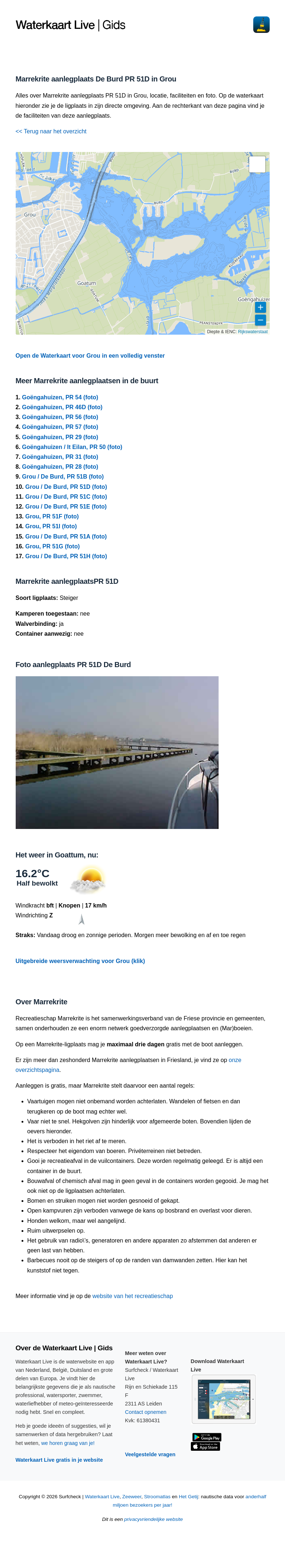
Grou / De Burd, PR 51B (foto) (63, 476)
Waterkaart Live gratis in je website (59, 1460)
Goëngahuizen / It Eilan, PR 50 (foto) (72, 447)
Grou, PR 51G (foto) (52, 546)
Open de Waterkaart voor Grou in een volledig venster (90, 356)
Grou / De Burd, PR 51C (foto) (66, 497)
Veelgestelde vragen (150, 1454)
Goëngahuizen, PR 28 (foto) (60, 467)
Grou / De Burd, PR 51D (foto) (66, 487)
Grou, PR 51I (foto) (51, 526)
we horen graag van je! (68, 1443)
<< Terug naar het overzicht (51, 131)
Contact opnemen (146, 1412)
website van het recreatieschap (132, 1296)
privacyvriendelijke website (153, 1519)
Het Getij (188, 1496)
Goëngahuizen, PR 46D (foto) (62, 407)
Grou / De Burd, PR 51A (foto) (66, 536)
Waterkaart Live (102, 1496)
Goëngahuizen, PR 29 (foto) (60, 437)
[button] (257, 164)
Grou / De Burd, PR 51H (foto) (66, 556)
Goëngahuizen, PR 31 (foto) (60, 457)
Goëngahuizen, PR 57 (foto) (60, 427)
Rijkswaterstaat (252, 331)
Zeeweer (131, 1496)
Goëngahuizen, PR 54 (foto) (60, 397)
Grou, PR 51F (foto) (52, 516)
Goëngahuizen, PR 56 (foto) (60, 417)
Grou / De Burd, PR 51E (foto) (66, 506)
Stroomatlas (157, 1496)
